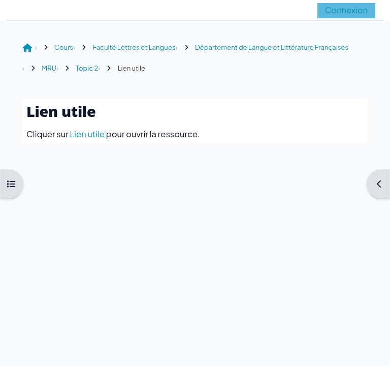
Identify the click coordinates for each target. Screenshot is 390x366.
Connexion (346, 10)
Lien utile (87, 134)
